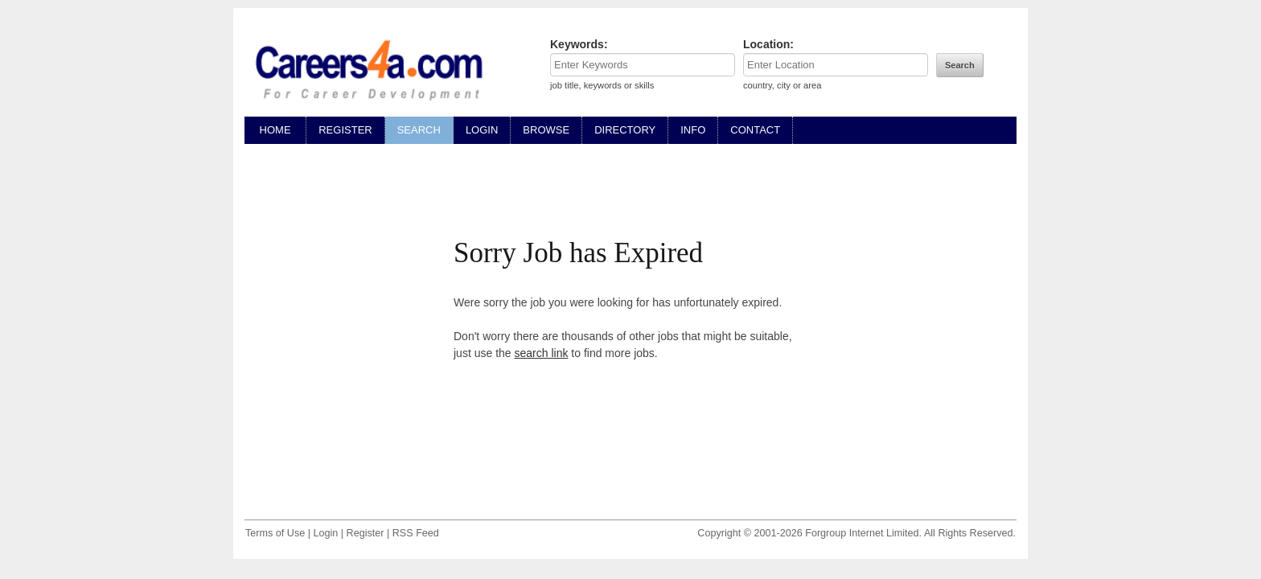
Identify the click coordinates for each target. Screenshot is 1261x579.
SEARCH (419, 130)
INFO (692, 130)
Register (365, 533)
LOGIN (482, 130)
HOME (275, 130)
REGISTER (345, 130)
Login (325, 533)
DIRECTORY (624, 130)
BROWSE (546, 130)
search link (542, 353)
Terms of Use (275, 533)
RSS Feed (415, 533)
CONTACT (755, 130)
